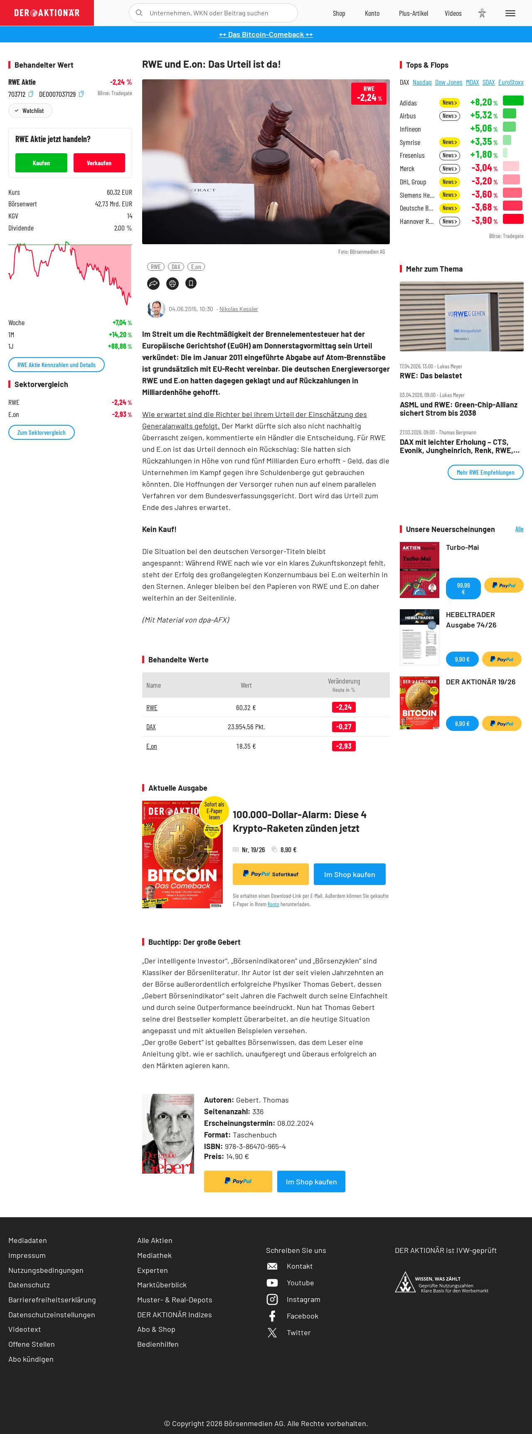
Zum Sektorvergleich (41, 432)
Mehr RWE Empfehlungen (486, 472)
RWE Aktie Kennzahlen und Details (56, 364)
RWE (156, 266)
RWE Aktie (22, 82)
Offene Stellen (31, 1343)
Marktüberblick (162, 1284)
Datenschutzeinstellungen (51, 1314)
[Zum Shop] (339, 13)
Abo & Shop (156, 1328)
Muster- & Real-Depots (174, 1299)
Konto (273, 903)
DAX (176, 266)
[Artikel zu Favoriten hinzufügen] (191, 283)
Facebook (292, 1315)
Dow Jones (449, 81)
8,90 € (462, 723)
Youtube (290, 1282)
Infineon (410, 129)
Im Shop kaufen (349, 874)
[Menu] (509, 13)
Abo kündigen (31, 1358)
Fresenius (412, 155)
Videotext (24, 1328)
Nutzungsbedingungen (46, 1270)
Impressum (27, 1255)
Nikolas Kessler (238, 308)
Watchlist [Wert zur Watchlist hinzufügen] (33, 110)
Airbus (408, 115)
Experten (152, 1270)
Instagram (293, 1299)
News (450, 102)
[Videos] (453, 13)
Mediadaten (27, 1240)
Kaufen (41, 163)
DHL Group (413, 181)
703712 (20, 93)
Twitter (288, 1332)
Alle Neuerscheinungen (511, 529)
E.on (196, 266)
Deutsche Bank (417, 207)
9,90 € (462, 659)
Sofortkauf (270, 874)
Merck (407, 168)
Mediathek (154, 1255)
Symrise (410, 142)
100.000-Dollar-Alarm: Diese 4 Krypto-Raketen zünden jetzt (300, 821)
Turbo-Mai (462, 547)
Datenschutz (29, 1284)
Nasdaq (422, 81)
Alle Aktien (154, 1240)
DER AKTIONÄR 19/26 (481, 681)
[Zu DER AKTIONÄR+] (413, 13)
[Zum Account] (372, 13)
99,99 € (463, 588)
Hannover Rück (417, 221)
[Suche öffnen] (139, 12)
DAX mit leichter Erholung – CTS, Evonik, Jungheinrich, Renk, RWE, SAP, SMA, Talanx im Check (456, 446)
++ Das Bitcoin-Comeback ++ (266, 34)
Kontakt (289, 1265)
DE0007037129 (61, 93)
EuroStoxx (511, 81)
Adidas (408, 102)
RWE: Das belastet (431, 375)
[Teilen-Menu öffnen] (153, 283)
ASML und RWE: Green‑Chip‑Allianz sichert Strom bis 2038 (458, 408)
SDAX (489, 81)
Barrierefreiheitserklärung (52, 1299)
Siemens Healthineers (417, 195)
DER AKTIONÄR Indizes (174, 1314)
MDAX (472, 81)
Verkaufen (99, 163)
